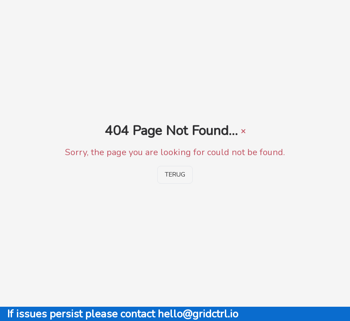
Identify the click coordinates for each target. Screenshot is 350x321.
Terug (175, 174)
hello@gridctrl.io (198, 314)
